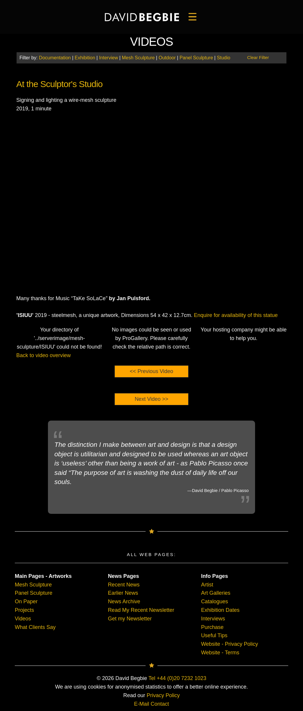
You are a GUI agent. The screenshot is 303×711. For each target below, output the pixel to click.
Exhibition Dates (220, 610)
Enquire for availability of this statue (236, 315)
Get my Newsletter (130, 619)
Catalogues (214, 601)
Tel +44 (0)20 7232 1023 (178, 678)
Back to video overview (43, 355)
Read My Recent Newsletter (141, 610)
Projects (24, 610)
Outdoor (167, 57)
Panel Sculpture (196, 57)
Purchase (212, 627)
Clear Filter (258, 57)
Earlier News (123, 593)
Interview (108, 57)
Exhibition (85, 57)
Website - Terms (220, 653)
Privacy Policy (163, 695)
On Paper (26, 601)
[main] (142, 17)
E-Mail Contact (151, 704)
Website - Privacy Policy (229, 644)
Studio (223, 57)
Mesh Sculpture (138, 57)
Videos (23, 619)
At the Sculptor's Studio (59, 84)
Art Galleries (215, 593)
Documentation (55, 57)
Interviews (213, 619)
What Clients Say (35, 627)
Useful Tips (214, 635)
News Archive (124, 601)
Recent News (124, 585)
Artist (207, 585)
